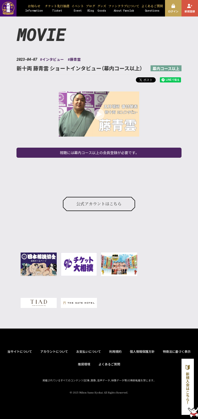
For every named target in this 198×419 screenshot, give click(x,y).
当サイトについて (19, 351)
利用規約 (115, 351)
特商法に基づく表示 (177, 351)
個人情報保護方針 (142, 351)
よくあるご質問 (109, 364)
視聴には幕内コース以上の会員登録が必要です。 (99, 152)
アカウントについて (54, 351)
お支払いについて (88, 351)
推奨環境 (84, 364)
